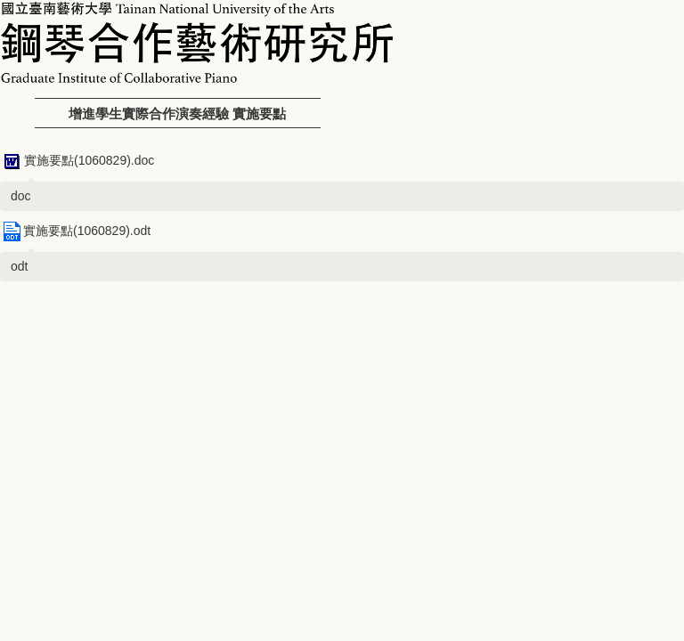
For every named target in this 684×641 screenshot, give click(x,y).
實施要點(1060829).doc (77, 160)
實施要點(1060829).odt (75, 230)
